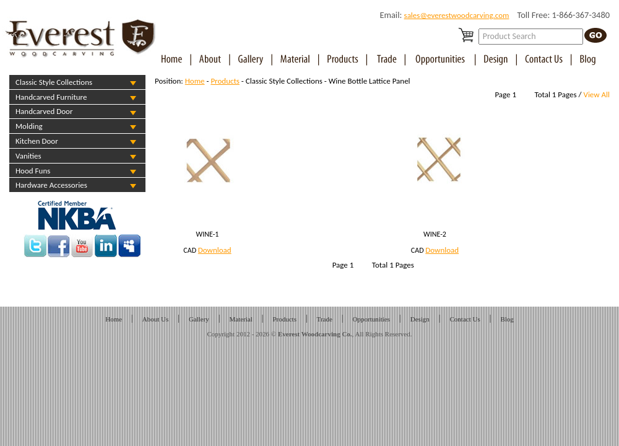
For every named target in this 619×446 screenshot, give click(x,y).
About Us (155, 319)
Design (420, 319)
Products (225, 80)
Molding (29, 126)
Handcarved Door (43, 111)
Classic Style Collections (53, 82)
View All (597, 94)
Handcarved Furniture (51, 97)
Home (195, 80)
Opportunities (372, 319)
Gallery (199, 319)
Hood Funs (32, 170)
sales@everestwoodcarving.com (456, 15)
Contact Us (465, 319)
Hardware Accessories (51, 185)
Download (215, 250)
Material (241, 319)
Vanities (28, 155)
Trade (324, 319)
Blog (506, 319)
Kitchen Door (36, 141)
